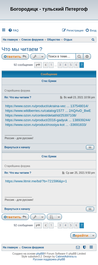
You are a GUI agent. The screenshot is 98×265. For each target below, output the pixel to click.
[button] (38, 65)
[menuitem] (13, 30)
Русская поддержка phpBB (49, 259)
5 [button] (71, 65)
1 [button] (51, 65)
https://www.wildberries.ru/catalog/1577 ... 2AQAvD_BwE (48, 111)
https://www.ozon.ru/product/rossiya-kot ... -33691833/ (46, 125)
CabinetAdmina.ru (66, 256)
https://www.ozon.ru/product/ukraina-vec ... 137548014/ (46, 106)
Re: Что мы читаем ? (17, 97)
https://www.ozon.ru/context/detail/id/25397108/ (40, 115)
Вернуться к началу (17, 147)
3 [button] (60, 65)
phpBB (40, 253)
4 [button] (65, 65)
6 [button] (76, 65)
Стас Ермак (49, 81)
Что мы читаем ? (22, 49)
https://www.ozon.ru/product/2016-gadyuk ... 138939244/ (47, 120)
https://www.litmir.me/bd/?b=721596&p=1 (36, 181)
